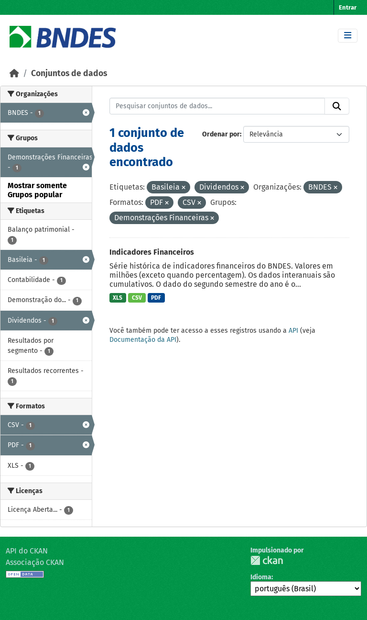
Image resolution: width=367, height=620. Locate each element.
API (293, 331)
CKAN (266, 560)
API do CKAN (27, 550)
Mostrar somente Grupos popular (37, 190)
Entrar (347, 7)
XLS (117, 297)
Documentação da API (142, 340)
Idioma (260, 577)
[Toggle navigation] (347, 36)
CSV (137, 297)
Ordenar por (221, 134)
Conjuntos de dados (69, 73)
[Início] (14, 73)
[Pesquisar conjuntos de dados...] (217, 106)
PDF (156, 297)
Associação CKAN (35, 562)
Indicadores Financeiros (151, 252)
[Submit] (336, 106)
